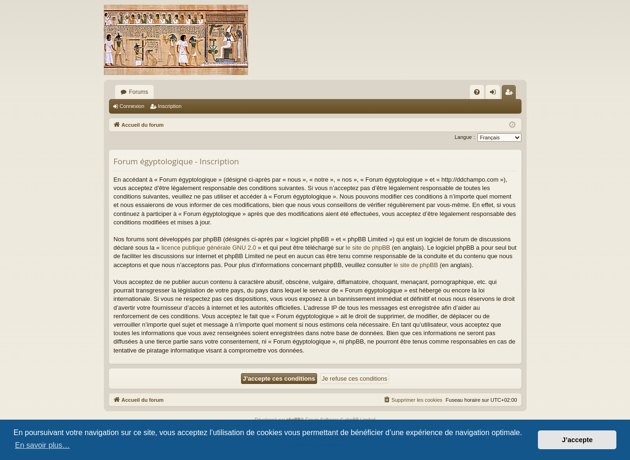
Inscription (169, 106)
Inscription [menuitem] (510, 94)
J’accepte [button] (577, 440)
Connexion (132, 106)
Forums (138, 92)
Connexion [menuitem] (494, 94)
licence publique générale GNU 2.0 (208, 247)
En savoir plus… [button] (42, 445)
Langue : (465, 137)
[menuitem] (477, 92)
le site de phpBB (368, 247)
